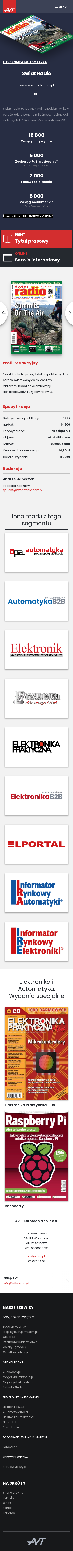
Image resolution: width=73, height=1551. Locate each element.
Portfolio (8, 1498)
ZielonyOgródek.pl (15, 1347)
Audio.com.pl (12, 1372)
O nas (7, 1503)
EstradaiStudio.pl (14, 1387)
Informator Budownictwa (20, 1342)
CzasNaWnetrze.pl (15, 1352)
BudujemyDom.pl (14, 1327)
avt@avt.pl (36, 1256)
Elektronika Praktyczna (18, 1417)
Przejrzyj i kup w (28, 216)
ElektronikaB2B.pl (14, 1407)
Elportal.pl (9, 1422)
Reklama (9, 1513)
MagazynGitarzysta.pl (18, 1377)
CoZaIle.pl (9, 1337)
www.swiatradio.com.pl (36, 85)
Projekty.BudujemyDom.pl (20, 1332)
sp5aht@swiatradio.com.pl (22, 490)
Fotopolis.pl (10, 1447)
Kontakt (8, 1508)
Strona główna (13, 1493)
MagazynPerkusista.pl (18, 1382)
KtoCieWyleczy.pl (14, 1467)
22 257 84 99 (37, 1261)
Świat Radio (11, 1427)
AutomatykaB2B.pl (15, 1412)
